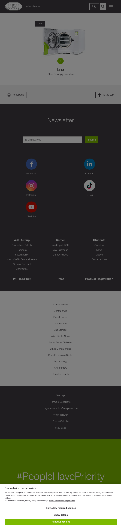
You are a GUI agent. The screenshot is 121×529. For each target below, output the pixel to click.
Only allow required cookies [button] (61, 508)
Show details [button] (61, 515)
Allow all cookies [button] (61, 521)
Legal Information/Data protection (62, 501)
